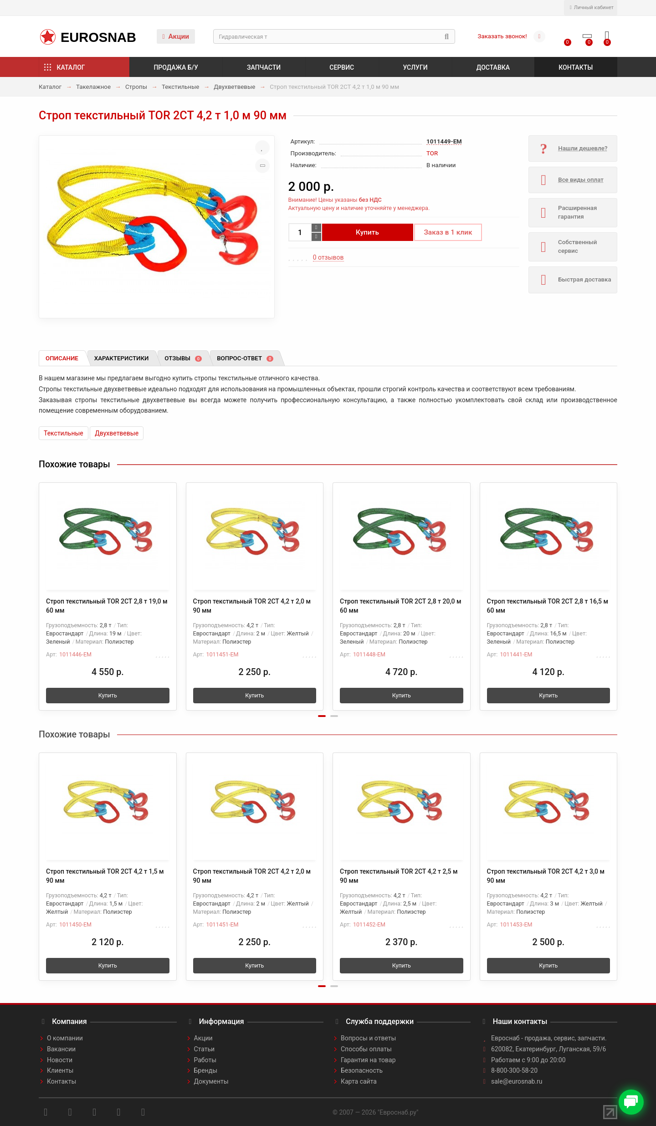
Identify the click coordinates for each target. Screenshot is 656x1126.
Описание (62, 358)
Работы (205, 1060)
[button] (322, 716)
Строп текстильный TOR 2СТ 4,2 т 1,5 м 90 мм (105, 876)
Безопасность (362, 1070)
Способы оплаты (366, 1049)
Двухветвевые (234, 86)
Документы (211, 1081)
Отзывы (183, 358)
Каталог (71, 67)
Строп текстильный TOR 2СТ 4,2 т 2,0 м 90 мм (252, 606)
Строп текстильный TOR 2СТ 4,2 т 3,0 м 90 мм (546, 876)
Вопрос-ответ (245, 358)
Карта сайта (359, 1081)
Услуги (415, 67)
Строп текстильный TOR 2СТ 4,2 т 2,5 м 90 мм (399, 876)
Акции (175, 36)
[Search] (334, 36)
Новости (59, 1060)
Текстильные (180, 86)
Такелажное (93, 86)
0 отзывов (328, 257)
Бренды (206, 1070)
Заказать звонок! (502, 36)
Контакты (576, 67)
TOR (432, 153)
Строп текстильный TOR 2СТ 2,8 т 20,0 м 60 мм (400, 606)
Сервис (341, 67)
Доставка (493, 67)
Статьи (204, 1049)
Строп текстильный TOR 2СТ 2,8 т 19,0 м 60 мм (107, 606)
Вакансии (61, 1049)
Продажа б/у (176, 67)
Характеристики (121, 358)
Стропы (136, 86)
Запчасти (264, 67)
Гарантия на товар (368, 1060)
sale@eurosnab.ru (517, 1081)
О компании (65, 1038)
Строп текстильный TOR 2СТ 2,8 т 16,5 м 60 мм (548, 606)
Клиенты (60, 1070)
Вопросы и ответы (368, 1038)
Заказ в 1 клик (448, 232)
